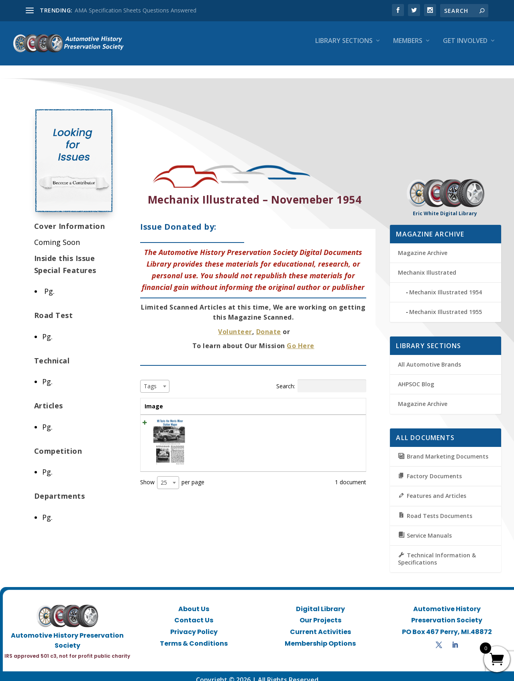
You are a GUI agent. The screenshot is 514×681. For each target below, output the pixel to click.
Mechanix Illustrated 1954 (445, 285)
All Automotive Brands (429, 357)
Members (407, 47)
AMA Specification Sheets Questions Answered (135, 10)
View (347, 418)
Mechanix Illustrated (427, 265)
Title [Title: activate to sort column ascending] (191, 399)
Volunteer (235, 324)
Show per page (172, 475)
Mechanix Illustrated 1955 (445, 304)
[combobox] (154, 379)
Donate (268, 324)
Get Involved (465, 47)
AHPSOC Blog (416, 377)
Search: (321, 378)
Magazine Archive (422, 245)
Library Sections (344, 47)
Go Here (300, 338)
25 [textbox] (164, 475)
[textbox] (153, 378)
